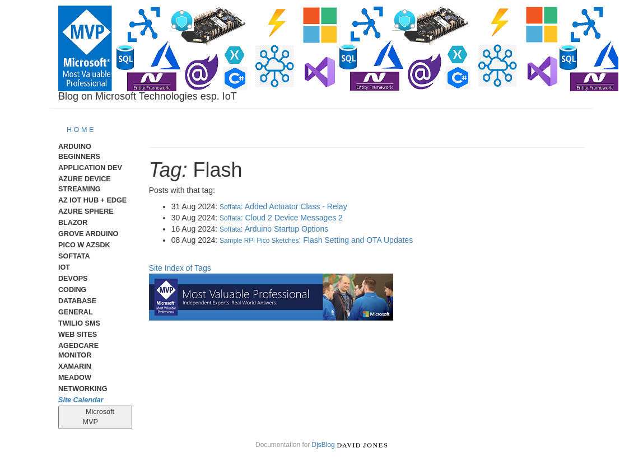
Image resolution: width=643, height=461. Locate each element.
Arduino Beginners (79, 152)
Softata (74, 256)
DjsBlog (323, 445)
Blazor (72, 223)
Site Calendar (81, 400)
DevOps (73, 279)
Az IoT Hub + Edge (92, 200)
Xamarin (74, 366)
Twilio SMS (79, 323)
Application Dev (90, 168)
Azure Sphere (86, 211)
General (75, 312)
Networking (82, 389)
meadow (74, 378)
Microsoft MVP (95, 417)
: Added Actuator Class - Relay (283, 206)
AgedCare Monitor (78, 351)
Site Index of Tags (180, 268)
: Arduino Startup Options (274, 228)
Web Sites (77, 334)
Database (77, 301)
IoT (64, 267)
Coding (72, 290)
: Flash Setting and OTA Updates (316, 240)
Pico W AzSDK (84, 245)
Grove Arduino (88, 234)
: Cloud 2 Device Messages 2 (281, 217)
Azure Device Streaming (84, 184)
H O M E (80, 130)
